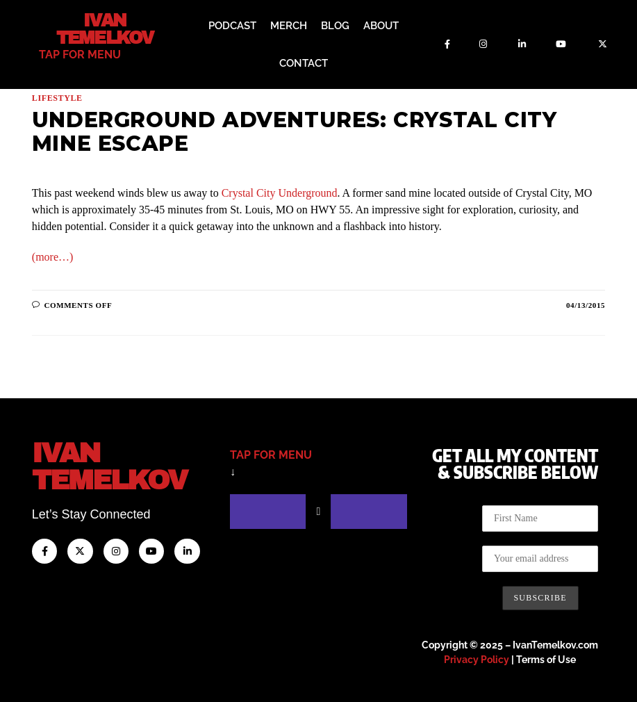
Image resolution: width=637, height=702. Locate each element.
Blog (335, 25)
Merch (288, 25)
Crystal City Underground (280, 193)
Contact (303, 63)
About (381, 25)
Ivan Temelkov (104, 29)
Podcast (232, 25)
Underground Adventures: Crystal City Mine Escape (294, 131)
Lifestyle (57, 98)
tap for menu (80, 54)
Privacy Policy (476, 659)
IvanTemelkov (109, 467)
